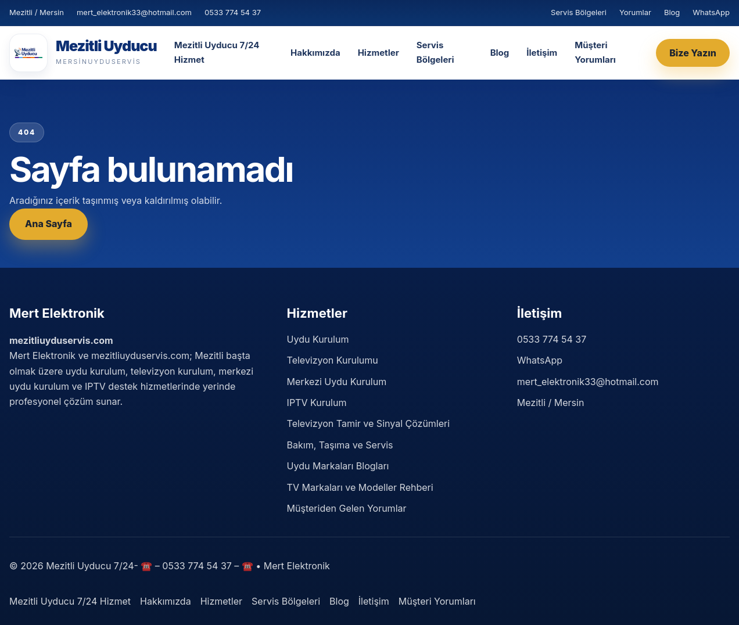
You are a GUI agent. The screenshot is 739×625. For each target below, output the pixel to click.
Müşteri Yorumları (595, 52)
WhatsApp (711, 12)
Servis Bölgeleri (579, 12)
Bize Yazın (692, 53)
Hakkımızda (315, 52)
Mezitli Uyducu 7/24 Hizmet (217, 52)
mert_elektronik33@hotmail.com (134, 12)
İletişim (541, 52)
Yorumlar (635, 12)
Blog (672, 12)
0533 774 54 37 (233, 12)
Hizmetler (378, 52)
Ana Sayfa (48, 223)
